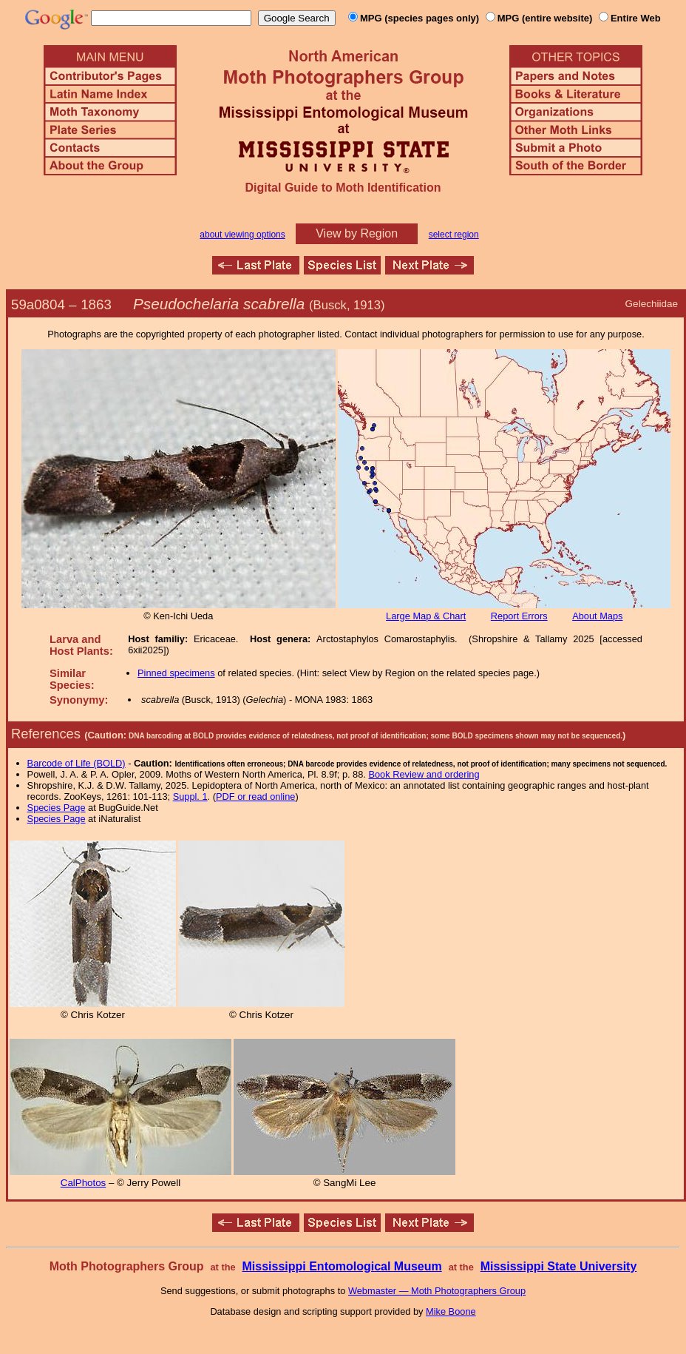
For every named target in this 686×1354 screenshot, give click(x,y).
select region (454, 234)
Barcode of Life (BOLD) (76, 763)
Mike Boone (451, 1311)
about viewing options (242, 234)
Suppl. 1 (190, 796)
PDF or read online (255, 796)
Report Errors (519, 616)
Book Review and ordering (423, 774)
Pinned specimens (176, 672)
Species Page (56, 807)
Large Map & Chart (426, 616)
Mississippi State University (558, 1266)
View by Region (357, 233)
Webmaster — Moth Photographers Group (437, 1290)
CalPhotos (83, 1182)
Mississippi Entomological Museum (341, 1266)
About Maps (597, 616)
